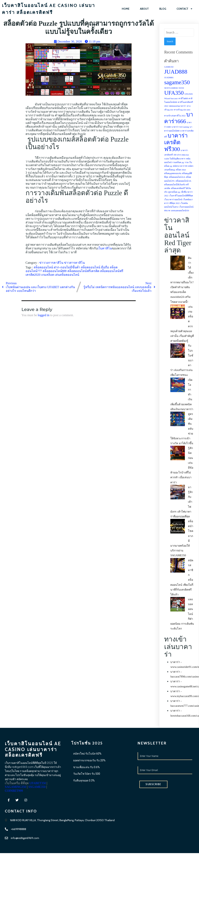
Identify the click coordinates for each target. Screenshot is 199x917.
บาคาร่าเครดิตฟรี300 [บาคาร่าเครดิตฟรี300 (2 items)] (176, 142)
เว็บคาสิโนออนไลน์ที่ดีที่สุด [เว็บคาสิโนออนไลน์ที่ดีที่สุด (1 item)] (181, 196)
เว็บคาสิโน (105, 248)
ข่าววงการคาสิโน (51, 262)
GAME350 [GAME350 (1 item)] (168, 67)
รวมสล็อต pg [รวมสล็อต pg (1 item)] (178, 162)
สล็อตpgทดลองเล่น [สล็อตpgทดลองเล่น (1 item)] (172, 174)
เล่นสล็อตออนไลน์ (67, 274)
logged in (43, 315)
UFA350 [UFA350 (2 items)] (174, 93)
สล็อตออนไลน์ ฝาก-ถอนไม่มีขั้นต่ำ (57, 267)
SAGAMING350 (34, 808)
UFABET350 (13, 808)
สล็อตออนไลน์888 (55, 271)
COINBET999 (35, 812)
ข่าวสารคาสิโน (74, 262)
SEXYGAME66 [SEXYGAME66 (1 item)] (171, 88)
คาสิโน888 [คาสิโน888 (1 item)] (183, 99)
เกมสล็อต (48, 274)
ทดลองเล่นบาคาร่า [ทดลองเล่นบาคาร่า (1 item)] (177, 106)
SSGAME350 (14, 812)
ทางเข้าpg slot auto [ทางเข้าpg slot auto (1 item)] (182, 110)
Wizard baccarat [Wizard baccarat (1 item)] (171, 99)
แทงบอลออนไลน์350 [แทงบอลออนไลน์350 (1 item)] (180, 211)
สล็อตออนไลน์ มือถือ (95, 267)
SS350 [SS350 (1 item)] (181, 88)
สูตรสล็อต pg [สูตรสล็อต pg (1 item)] (174, 192)
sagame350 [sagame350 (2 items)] (177, 82)
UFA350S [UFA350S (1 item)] (188, 94)
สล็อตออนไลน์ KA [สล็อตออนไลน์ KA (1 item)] (177, 177)
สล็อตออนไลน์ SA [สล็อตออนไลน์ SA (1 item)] (183, 181)
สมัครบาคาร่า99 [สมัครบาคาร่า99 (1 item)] (180, 166)
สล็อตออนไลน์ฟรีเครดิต (83, 271)
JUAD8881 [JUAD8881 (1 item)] (169, 77)
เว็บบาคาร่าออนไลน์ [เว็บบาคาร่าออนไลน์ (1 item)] (173, 199)
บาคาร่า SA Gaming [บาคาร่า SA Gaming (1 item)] (180, 127)
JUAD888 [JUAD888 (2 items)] (175, 72)
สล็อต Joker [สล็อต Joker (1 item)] (181, 170)
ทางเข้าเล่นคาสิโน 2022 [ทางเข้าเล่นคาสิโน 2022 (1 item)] (174, 116)
